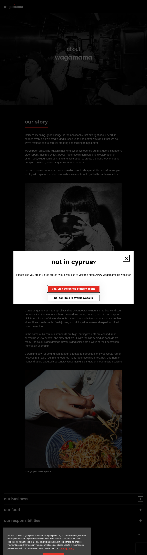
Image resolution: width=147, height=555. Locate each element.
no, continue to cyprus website (73, 298)
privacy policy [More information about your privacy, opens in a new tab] (67, 551)
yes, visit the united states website (73, 288)
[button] (126, 258)
